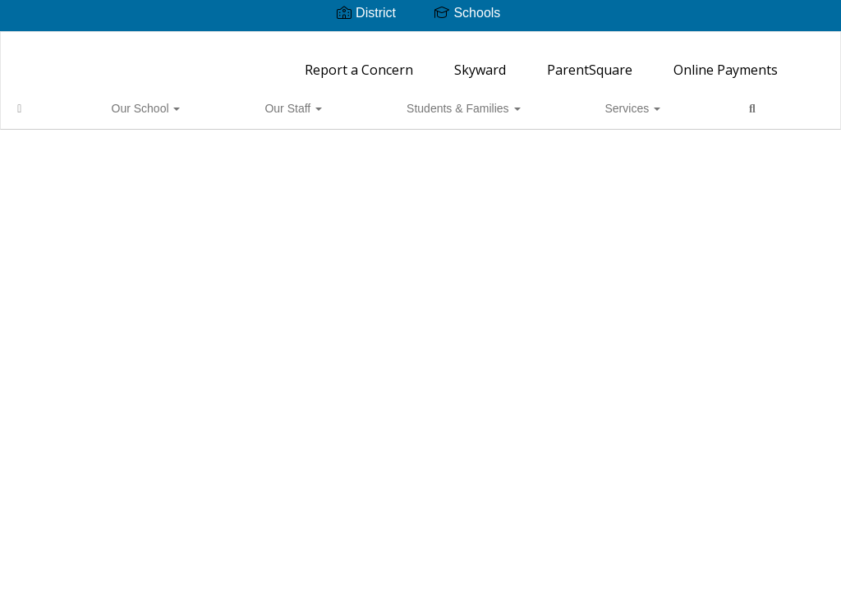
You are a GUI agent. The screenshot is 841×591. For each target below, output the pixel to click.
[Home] (45, 100)
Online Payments (725, 62)
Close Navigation (553, 106)
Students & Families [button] (308, 100)
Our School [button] (111, 100)
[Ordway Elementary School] (421, 42)
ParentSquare (589, 62)
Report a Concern (359, 62)
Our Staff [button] (198, 100)
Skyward (480, 62)
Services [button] (419, 100)
